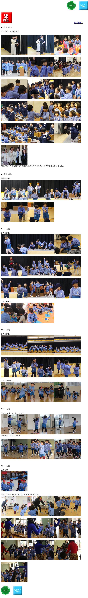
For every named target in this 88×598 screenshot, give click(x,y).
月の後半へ (78, 23)
